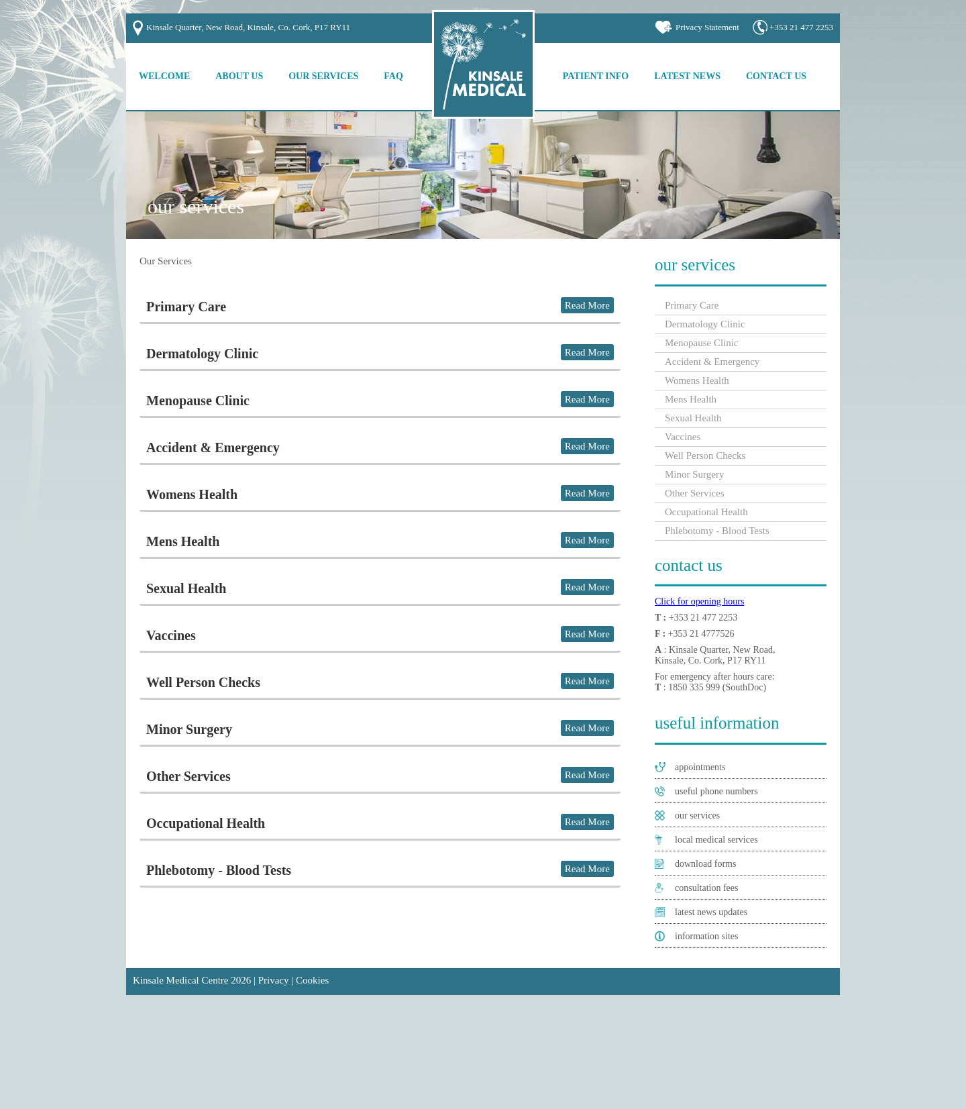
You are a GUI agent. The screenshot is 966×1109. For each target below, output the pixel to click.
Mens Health (182, 541)
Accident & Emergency (213, 447)
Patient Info (596, 76)
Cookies (312, 980)
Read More (587, 305)
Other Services (188, 776)
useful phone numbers (716, 791)
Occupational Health (205, 823)
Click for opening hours (699, 601)
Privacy (273, 980)
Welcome (164, 76)
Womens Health (191, 494)
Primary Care (186, 306)
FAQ (393, 76)
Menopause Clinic (198, 400)
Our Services (323, 76)
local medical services (716, 840)
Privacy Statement (707, 27)
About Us (239, 76)
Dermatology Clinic (202, 353)
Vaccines (171, 635)
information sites (707, 936)
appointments (700, 767)
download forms (705, 864)
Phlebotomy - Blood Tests (218, 870)
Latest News (687, 76)
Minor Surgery (189, 729)
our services (697, 815)
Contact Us (776, 76)
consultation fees (706, 888)
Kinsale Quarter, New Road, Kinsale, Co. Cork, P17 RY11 (248, 27)
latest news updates (711, 912)
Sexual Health (186, 588)
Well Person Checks (203, 682)
